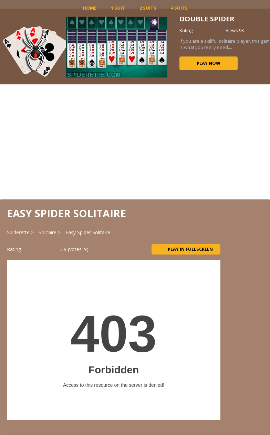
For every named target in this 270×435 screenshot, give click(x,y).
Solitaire (47, 232)
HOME (89, 8)
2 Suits (147, 8)
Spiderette (18, 232)
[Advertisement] (135, 141)
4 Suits (179, 8)
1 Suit (118, 8)
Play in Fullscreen (186, 249)
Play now (208, 63)
